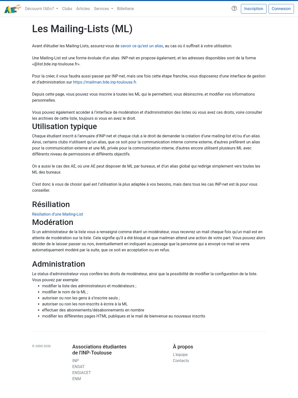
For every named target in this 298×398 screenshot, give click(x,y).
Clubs (67, 8)
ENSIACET (81, 372)
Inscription (253, 8)
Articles (83, 8)
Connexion (281, 8)
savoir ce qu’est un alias (141, 46)
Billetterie (125, 8)
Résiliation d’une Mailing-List (57, 214)
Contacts (181, 360)
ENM (76, 378)
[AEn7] (12, 9)
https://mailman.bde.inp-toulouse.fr (104, 82)
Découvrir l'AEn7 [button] (40, 8)
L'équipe (180, 354)
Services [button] (102, 8)
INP (75, 360)
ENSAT (78, 366)
